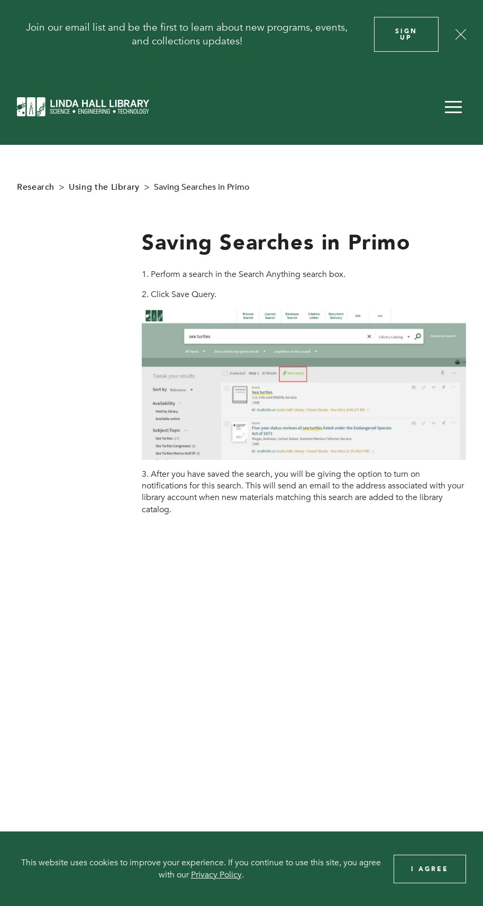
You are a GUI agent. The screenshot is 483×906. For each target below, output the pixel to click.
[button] (453, 106)
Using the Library (104, 187)
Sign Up (406, 34)
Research (35, 187)
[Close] (460, 34)
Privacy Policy (216, 875)
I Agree (430, 869)
